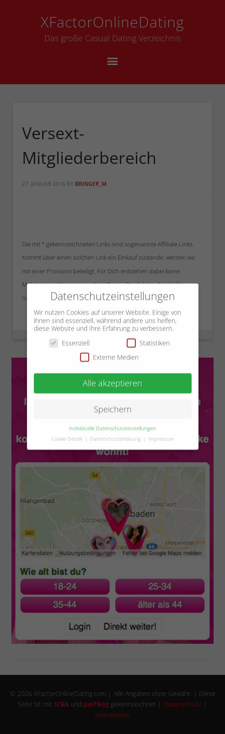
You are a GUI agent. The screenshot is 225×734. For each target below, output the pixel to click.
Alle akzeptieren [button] (112, 377)
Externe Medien (109, 352)
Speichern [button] (113, 403)
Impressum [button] (161, 433)
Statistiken (148, 337)
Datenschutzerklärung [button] (116, 433)
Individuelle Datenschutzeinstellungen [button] (112, 422)
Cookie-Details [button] (67, 433)
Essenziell (69, 337)
